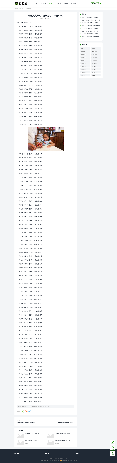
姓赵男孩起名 (83, 63)
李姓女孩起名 (94, 51)
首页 (37, 3)
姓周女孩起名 (94, 72)
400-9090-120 (94, 3)
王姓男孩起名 (94, 69)
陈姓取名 (28, 8)
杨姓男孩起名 (83, 60)
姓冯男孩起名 (83, 57)
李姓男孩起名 (83, 54)
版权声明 (47, 453)
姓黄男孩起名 (83, 66)
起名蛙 (29, 406)
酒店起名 (93, 75)
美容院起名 (83, 51)
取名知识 (78, 453)
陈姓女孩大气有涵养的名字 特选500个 (40, 406)
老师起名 (58, 3)
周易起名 (112, 448)
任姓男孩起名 (94, 63)
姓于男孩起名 (94, 57)
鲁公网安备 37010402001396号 (68, 460)
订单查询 (112, 453)
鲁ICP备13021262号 (54, 460)
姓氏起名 (51, 3)
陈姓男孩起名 (83, 69)
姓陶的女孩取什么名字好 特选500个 (66, 422)
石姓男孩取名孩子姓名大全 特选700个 (26, 422)
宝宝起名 (43, 3)
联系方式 (73, 3)
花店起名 (83, 75)
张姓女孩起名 (94, 66)
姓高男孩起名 (83, 72)
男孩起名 (83, 48)
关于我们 (66, 3)
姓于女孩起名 (94, 60)
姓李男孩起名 (94, 54)
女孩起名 (93, 48)
